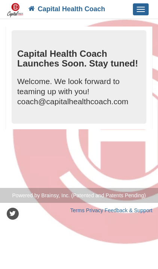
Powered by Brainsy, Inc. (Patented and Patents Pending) (79, 195)
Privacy (94, 210)
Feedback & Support (128, 210)
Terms (77, 210)
